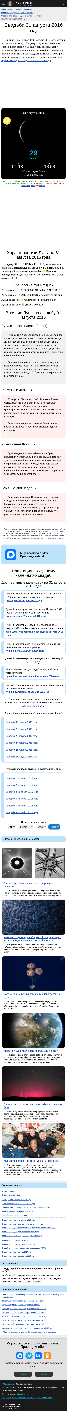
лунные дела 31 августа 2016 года (25, 651)
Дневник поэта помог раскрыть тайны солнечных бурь (24, 1316)
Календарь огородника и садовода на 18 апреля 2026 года (26, 1207)
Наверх (44, 1374)
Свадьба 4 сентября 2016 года (22, 799)
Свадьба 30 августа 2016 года (22, 722)
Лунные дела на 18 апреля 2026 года (17, 1211)
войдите (42, 186)
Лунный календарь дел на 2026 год (16, 1252)
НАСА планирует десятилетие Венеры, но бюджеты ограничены (29, 1332)
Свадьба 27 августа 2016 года (22, 743)
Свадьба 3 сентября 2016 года (22, 792)
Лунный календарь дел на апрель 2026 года (20, 1232)
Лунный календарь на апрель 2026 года (18, 1220)
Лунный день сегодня (11, 1195)
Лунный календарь (23, 9)
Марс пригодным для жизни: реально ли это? (21, 1305)
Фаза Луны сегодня (10, 1191)
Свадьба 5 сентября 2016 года (22, 805)
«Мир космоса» (8, 1384)
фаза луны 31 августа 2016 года (24, 600)
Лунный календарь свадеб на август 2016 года (21, 16)
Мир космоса (6, 9)
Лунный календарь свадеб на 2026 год (18, 1256)
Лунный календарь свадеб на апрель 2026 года (22, 1236)
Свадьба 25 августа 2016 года (22, 756)
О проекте (6, 1397)
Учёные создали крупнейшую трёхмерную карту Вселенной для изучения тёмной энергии (33, 1295)
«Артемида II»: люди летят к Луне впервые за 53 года (24, 1312)
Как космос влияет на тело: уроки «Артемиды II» (22, 1320)
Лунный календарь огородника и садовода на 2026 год (25, 1248)
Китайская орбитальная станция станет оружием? (23, 1324)
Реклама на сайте (45, 1397)
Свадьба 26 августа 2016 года (22, 750)
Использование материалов (24, 1397)
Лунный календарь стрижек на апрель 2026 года (22, 1224)
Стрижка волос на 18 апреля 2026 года (18, 1204)
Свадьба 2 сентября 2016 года (22, 785)
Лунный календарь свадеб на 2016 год (17, 13)
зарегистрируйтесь (28, 186)
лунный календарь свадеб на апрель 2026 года (32, 676)
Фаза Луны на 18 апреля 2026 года (16, 1200)
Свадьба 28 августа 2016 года (22, 736)
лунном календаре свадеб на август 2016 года (26, 60)
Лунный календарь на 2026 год (15, 1240)
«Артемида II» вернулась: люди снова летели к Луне (24, 1309)
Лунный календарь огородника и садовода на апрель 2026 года (29, 1228)
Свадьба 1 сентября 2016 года (22, 778)
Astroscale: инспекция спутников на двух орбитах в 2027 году (27, 1328)
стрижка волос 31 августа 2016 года (26, 616)
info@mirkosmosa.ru (26, 1394)
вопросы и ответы (56, 538)
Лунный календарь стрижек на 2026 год (18, 1244)
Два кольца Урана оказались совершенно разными (23, 1301)
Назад (23, 1374)
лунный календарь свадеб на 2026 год (27, 692)
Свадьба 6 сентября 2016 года (22, 812)
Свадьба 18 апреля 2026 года (14, 1215)
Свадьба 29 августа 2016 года (22, 729)
